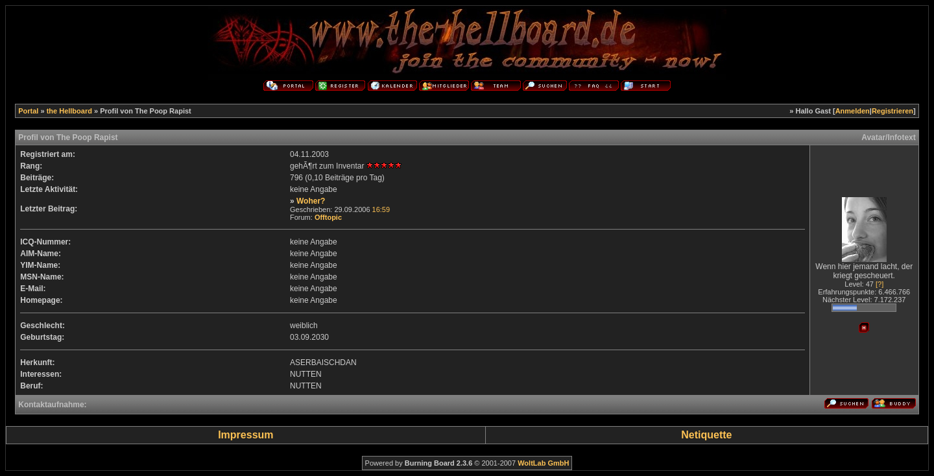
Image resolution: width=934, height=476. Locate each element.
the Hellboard (69, 111)
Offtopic (328, 217)
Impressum (245, 434)
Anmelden (852, 111)
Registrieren (892, 111)
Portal (28, 111)
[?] (879, 284)
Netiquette (706, 434)
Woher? (310, 201)
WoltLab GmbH (543, 463)
